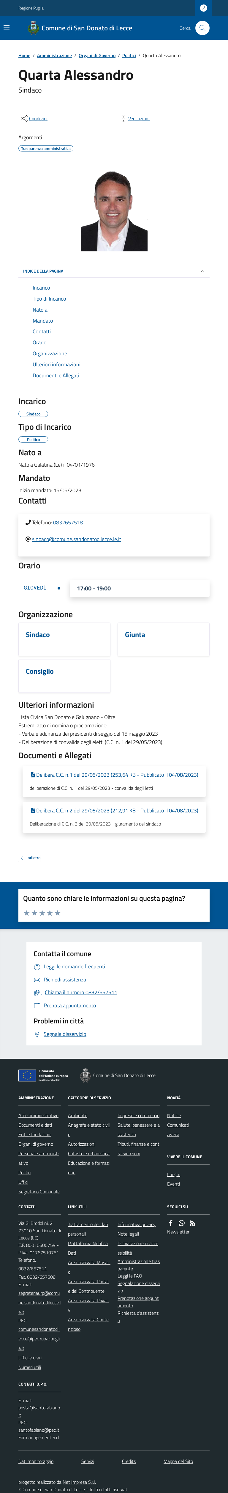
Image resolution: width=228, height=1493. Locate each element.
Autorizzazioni (81, 1144)
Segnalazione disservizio (139, 1287)
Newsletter (178, 1231)
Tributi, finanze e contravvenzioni (138, 1148)
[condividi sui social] (33, 118)
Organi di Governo (97, 55)
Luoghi (173, 1174)
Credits (129, 1461)
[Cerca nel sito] (200, 28)
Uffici (23, 1182)
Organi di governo (35, 1144)
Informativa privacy (137, 1224)
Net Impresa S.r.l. (79, 1482)
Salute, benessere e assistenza (139, 1129)
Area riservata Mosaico (89, 1267)
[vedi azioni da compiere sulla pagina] (134, 118)
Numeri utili (29, 1367)
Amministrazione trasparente (139, 1265)
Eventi (173, 1183)
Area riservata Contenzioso (88, 1324)
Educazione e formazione (89, 1167)
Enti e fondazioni (34, 1134)
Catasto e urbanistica (89, 1153)
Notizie (174, 1115)
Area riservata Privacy (88, 1305)
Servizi (87, 1461)
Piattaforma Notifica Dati (88, 1248)
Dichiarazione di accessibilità (138, 1248)
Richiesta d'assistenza (138, 1316)
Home (24, 55)
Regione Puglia (31, 8)
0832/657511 (32, 1268)
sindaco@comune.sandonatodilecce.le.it (76, 539)
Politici (129, 55)
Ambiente (77, 1115)
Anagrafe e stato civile (89, 1129)
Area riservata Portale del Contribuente (88, 1286)
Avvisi (173, 1134)
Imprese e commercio (138, 1115)
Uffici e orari (30, 1357)
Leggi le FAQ (130, 1275)
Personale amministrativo (38, 1158)
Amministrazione (54, 55)
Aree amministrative (38, 1115)
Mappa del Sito (178, 1461)
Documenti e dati (35, 1124)
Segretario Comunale (39, 1191)
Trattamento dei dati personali (88, 1229)
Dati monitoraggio (35, 1461)
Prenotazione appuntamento (138, 1302)
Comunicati (178, 1124)
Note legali (128, 1233)
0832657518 (68, 522)
